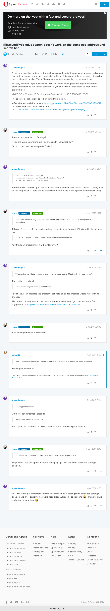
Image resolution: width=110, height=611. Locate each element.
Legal (71, 527)
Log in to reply (99, 45)
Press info (91, 539)
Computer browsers (15, 534)
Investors (91, 547)
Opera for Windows (15, 45)
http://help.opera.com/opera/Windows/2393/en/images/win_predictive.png (48, 100)
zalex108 (16, 346)
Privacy (71, 539)
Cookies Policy (75, 543)
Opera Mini (12, 570)
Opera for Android (16, 566)
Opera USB (12, 556)
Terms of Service (76, 551)
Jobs (89, 543)
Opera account (40, 539)
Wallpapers (38, 543)
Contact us (92, 555)
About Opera (93, 535)
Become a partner (95, 551)
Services (38, 527)
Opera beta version (16, 552)
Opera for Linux (14, 548)
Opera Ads (38, 547)
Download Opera (60, 16)
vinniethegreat (18, 59)
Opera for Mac (14, 544)
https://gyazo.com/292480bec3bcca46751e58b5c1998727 (72, 94)
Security (72, 535)
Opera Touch (13, 574)
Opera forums (57, 543)
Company (93, 527)
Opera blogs (57, 539)
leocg (14, 123)
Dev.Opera (56, 547)
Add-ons (37, 535)
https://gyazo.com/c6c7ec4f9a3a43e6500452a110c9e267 (52, 295)
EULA (70, 547)
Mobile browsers (13, 561)
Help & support (58, 535)
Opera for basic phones (18, 578)
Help (53, 527)
